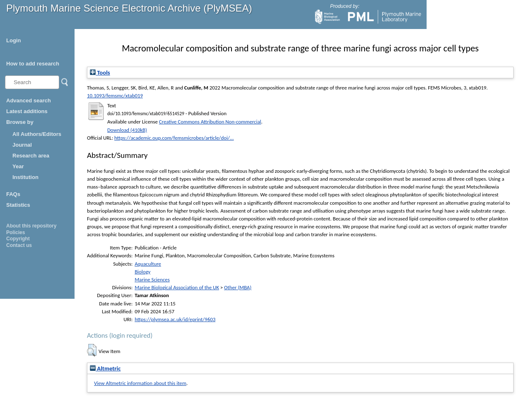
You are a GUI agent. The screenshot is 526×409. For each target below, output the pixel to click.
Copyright (18, 239)
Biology (142, 272)
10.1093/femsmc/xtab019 (115, 95)
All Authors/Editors (36, 134)
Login (13, 40)
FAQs (13, 194)
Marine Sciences (152, 279)
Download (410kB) (127, 130)
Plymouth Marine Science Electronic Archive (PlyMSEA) (129, 8)
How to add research (32, 64)
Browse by (20, 122)
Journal (22, 145)
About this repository (31, 226)
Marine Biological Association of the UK (177, 287)
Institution (25, 177)
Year (18, 166)
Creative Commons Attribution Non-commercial (210, 122)
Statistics (18, 205)
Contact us (19, 245)
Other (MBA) (237, 287)
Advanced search (28, 100)
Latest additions (27, 111)
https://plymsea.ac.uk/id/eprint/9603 (175, 319)
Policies (15, 232)
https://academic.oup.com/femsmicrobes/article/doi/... (174, 138)
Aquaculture (148, 264)
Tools (100, 72)
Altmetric (105, 368)
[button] (92, 350)
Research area (30, 155)
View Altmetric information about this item (140, 383)
